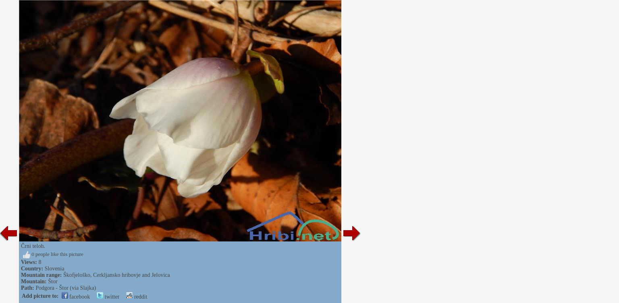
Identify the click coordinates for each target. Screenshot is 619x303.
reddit (136, 297)
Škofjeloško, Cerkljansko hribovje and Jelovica (116, 275)
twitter (108, 297)
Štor (52, 281)
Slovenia (54, 269)
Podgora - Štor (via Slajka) (65, 288)
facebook (76, 297)
